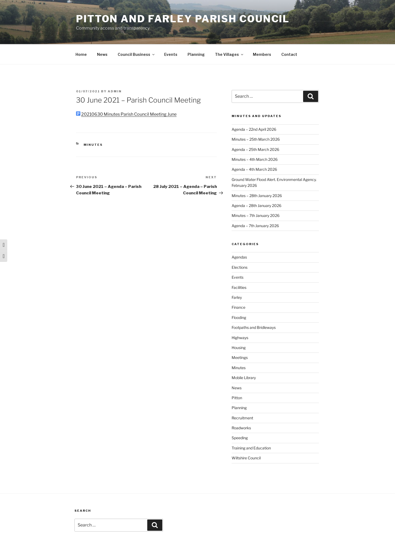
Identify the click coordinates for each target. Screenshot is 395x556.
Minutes (93, 145)
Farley (237, 297)
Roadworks (241, 428)
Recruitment (242, 418)
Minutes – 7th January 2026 (255, 215)
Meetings (240, 357)
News (102, 54)
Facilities (239, 287)
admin (115, 91)
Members (262, 54)
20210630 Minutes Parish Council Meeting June (129, 114)
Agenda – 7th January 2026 (255, 225)
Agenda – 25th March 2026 (255, 149)
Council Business (136, 54)
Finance (238, 307)
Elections (239, 267)
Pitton (237, 397)
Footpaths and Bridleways (254, 327)
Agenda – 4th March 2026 (254, 169)
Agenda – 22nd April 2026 (254, 129)
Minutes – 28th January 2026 (257, 195)
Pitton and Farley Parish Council (183, 19)
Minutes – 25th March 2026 (256, 139)
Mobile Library (244, 377)
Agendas (239, 257)
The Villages (229, 54)
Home (81, 54)
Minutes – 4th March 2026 (255, 159)
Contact (289, 54)
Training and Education (251, 448)
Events (170, 54)
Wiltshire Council (246, 458)
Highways (240, 337)
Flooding (239, 317)
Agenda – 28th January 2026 (256, 205)
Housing (239, 347)
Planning (196, 54)
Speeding (240, 437)
